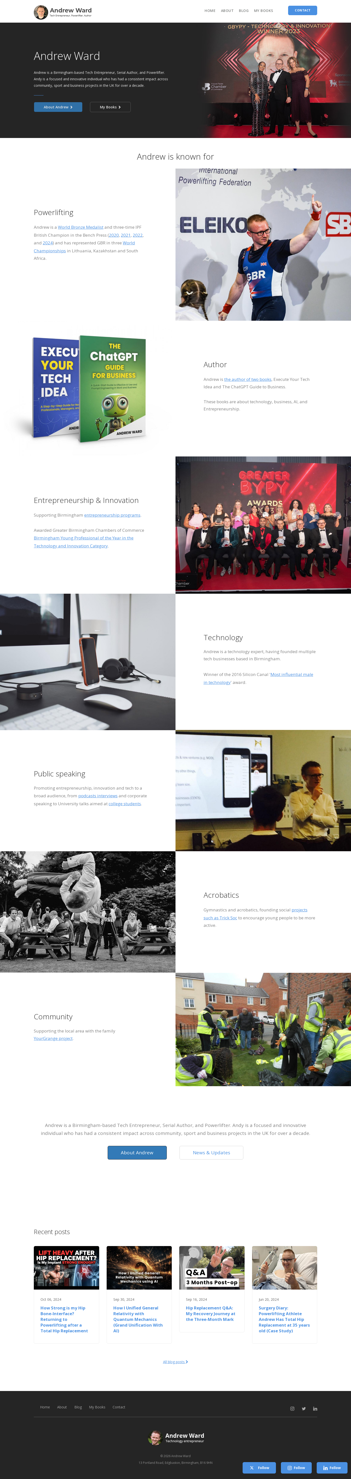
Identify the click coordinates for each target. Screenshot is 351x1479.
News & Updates (211, 1152)
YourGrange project (53, 1038)
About (227, 10)
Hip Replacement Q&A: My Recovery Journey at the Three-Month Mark (210, 1313)
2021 (126, 235)
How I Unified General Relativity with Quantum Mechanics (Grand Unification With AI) (138, 1319)
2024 (48, 243)
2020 (114, 235)
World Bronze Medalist (80, 227)
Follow (259, 1468)
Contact (119, 1407)
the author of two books (247, 379)
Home (210, 10)
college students (125, 804)
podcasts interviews (98, 796)
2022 (138, 235)
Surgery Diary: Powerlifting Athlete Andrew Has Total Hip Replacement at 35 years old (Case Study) (284, 1319)
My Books (263, 10)
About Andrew (58, 107)
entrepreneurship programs (112, 515)
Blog (244, 10)
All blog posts (175, 1361)
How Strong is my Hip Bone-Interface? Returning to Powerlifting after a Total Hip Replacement (64, 1319)
